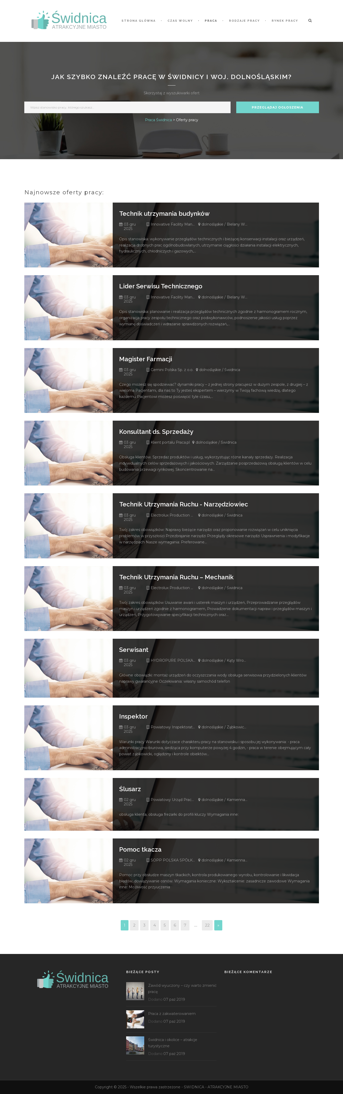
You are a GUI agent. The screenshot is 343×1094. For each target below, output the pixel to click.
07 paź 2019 (174, 999)
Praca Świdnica (158, 120)
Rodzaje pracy (244, 20)
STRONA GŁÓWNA (138, 20)
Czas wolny (180, 20)
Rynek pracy (285, 20)
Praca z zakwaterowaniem (172, 1013)
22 (207, 925)
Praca (211, 20)
